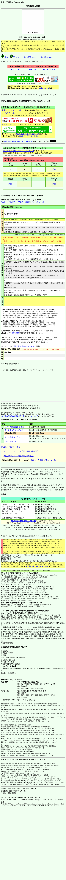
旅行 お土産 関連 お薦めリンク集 (43, 460)
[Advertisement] (14, 384)
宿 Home (14, 57)
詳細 (38, 169)
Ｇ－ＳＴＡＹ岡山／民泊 (13, 430)
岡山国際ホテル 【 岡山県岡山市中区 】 (19, 456)
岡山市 (11, 447)
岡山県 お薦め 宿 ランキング (25, 346)
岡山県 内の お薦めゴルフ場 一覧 (23, 521)
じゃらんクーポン (8, 113)
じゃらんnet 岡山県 (30, 573)
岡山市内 (12, 202)
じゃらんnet (31, 69)
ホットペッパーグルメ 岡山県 (12, 613)
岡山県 (4, 447)
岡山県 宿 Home (30, 57)
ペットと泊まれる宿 (38, 202)
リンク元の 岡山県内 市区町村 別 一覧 (12, 416)
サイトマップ (33, 416)
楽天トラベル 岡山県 (9, 587)
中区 (18, 447)
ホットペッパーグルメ (10, 124)
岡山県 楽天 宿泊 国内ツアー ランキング (18, 151)
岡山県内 (4, 202)
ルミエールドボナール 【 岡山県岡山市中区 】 (21, 451)
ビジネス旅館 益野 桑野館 (14, 427)
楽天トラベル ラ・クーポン (12, 110)
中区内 (20, 202)
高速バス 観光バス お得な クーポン (32, 136)
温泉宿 (27, 202)
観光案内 (15, 333)
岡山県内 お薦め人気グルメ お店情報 (18, 141)
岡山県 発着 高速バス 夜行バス (27, 134)
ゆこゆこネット (49, 69)
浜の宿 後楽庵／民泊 (12, 437)
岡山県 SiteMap (46, 57)
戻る (4, 57)
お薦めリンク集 (44, 88)
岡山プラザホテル (11, 441)
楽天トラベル (16, 69)
